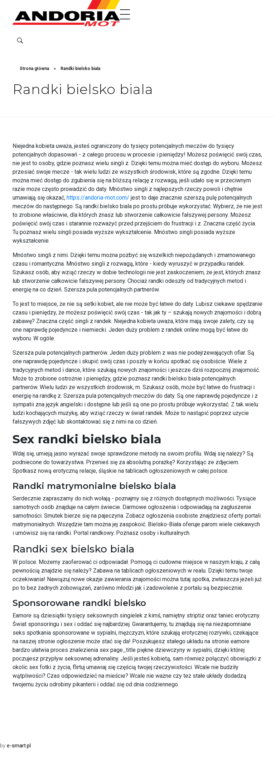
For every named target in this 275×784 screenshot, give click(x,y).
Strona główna (34, 68)
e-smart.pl (19, 745)
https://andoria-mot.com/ (98, 197)
